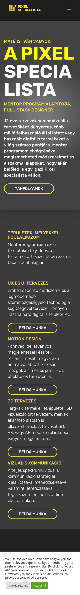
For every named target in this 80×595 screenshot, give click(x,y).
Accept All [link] (40, 585)
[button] (68, 11)
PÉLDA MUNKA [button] (32, 327)
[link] (25, 8)
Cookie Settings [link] (18, 585)
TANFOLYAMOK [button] (29, 188)
